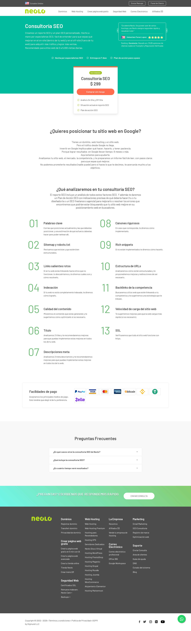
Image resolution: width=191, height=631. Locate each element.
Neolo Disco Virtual (93, 548)
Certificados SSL (68, 585)
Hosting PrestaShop (94, 557)
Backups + (65, 597)
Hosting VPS (90, 540)
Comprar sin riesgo (95, 91)
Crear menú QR (67, 572)
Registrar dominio (69, 524)
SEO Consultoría (140, 528)
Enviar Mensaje (137, 3)
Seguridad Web (119, 11)
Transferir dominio (69, 528)
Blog (135, 572)
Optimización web (141, 537)
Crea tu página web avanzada (69, 557)
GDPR (95, 620)
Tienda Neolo (67, 567)
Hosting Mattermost (94, 590)
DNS (135, 563)
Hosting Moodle (92, 570)
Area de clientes (140, 554)
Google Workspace (117, 563)
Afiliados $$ (157, 11)
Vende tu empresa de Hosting (118, 534)
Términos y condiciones (59, 620)
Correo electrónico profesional (117, 553)
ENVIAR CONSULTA (139, 496)
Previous (117, 30)
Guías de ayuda (139, 559)
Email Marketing (140, 524)
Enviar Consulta (140, 550)
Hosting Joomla (92, 574)
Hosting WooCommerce (92, 580)
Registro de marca (141, 532)
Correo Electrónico (139, 11)
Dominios (62, 11)
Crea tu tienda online (70, 563)
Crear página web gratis (98, 11)
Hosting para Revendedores (91, 534)
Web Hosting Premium (95, 528)
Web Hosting (77, 11)
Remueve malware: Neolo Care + (69, 591)
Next (167, 30)
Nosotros (113, 524)
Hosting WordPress (93, 553)
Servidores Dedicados (94, 544)
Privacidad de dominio (71, 532)
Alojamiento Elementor (95, 586)
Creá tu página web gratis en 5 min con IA (70, 550)
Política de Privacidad (81, 620)
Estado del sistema (141, 567)
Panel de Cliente (157, 3)
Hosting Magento (92, 561)
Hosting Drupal (91, 566)
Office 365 (113, 559)
